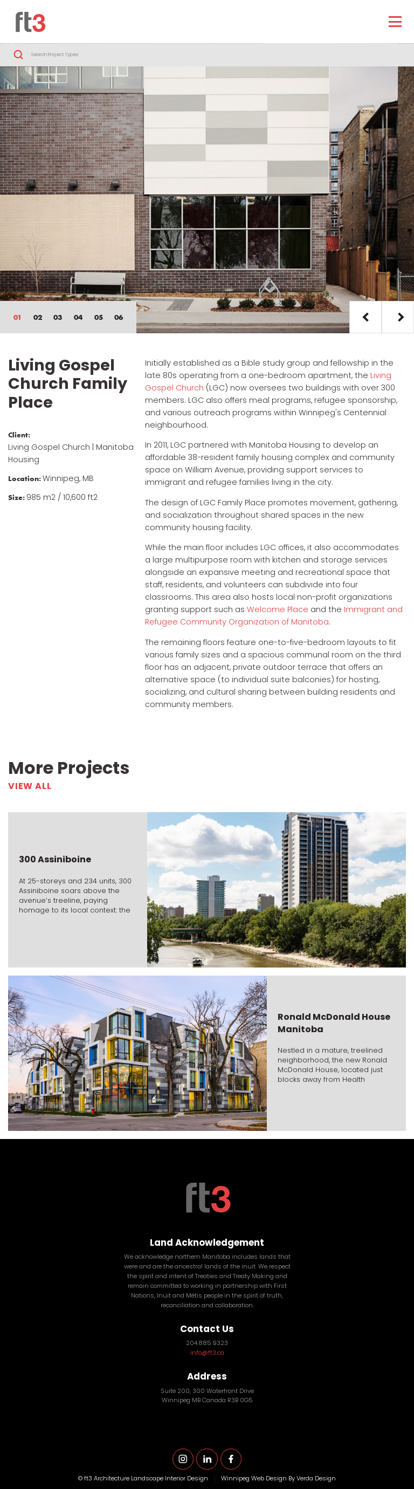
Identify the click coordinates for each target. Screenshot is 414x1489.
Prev (365, 317)
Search (18, 55)
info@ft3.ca (207, 1353)
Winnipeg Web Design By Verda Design (278, 1479)
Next (398, 317)
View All (29, 787)
